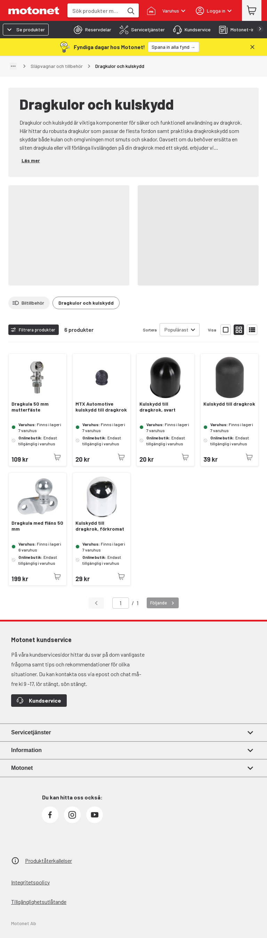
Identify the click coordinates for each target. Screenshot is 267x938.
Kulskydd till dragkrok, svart (157, 407)
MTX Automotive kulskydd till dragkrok (101, 407)
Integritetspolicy (30, 882)
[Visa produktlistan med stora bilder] (225, 330)
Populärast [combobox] (176, 330)
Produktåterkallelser (48, 860)
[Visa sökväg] (13, 66)
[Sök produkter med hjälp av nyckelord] (130, 10)
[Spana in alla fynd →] (173, 47)
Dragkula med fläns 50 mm (37, 526)
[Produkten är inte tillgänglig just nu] (57, 457)
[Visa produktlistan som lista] (252, 330)
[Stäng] (252, 47)
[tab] (90, 29)
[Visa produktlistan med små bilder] (239, 330)
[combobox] (95, 10)
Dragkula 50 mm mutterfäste (30, 407)
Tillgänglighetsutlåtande (38, 901)
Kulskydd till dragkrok (229, 404)
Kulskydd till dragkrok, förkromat (99, 526)
